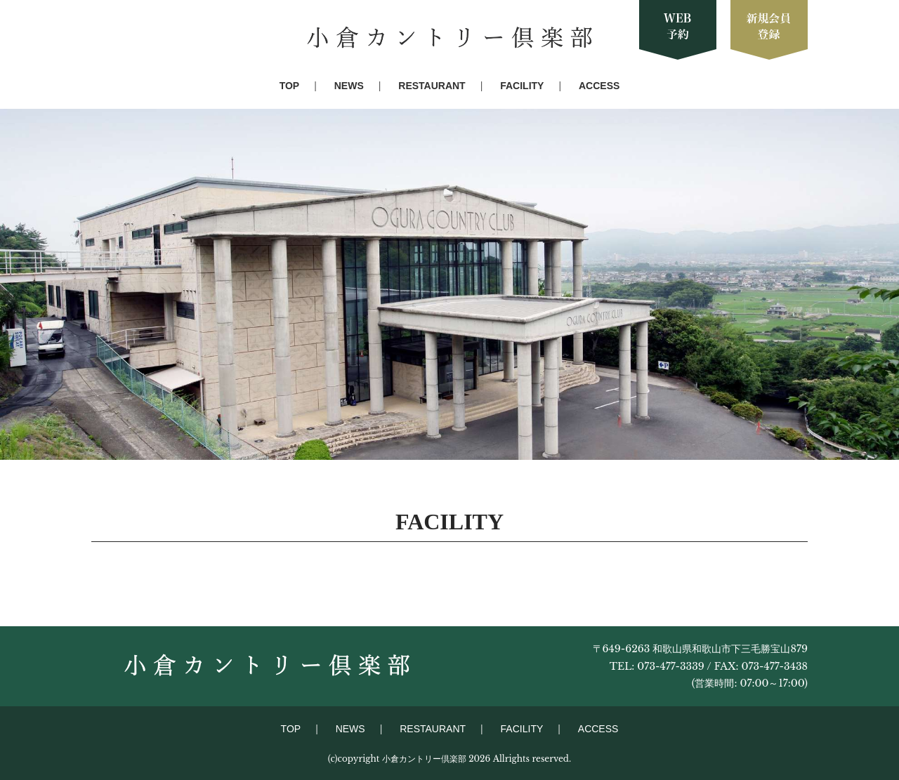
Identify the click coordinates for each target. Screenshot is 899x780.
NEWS (349, 85)
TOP (290, 85)
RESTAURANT (431, 85)
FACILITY (522, 85)
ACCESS (599, 85)
